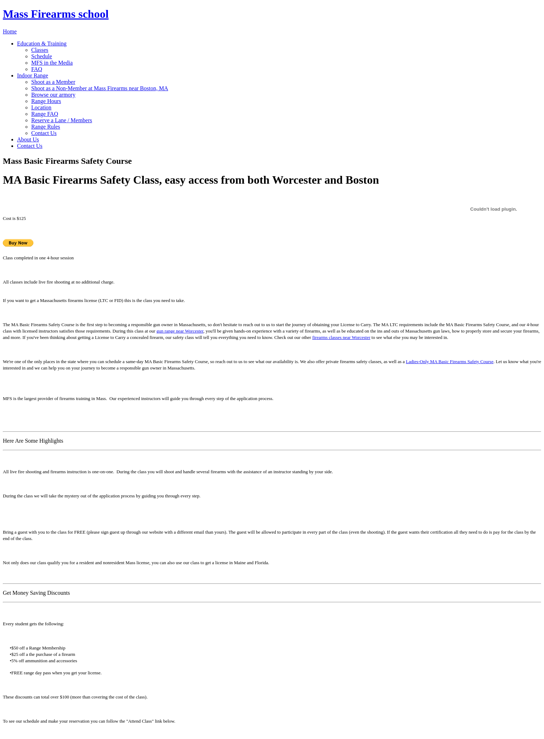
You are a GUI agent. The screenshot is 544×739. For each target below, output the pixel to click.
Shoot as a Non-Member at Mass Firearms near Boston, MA (99, 88)
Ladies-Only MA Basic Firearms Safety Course (450, 361)
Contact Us (44, 133)
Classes (39, 50)
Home (10, 31)
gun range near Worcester (179, 331)
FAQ (36, 69)
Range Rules (45, 127)
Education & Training (42, 44)
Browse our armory (53, 95)
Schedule (41, 56)
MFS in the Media (52, 63)
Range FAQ (44, 114)
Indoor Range (32, 75)
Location (41, 107)
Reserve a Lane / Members (61, 120)
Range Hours (46, 101)
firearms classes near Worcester (341, 337)
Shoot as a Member (53, 82)
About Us (28, 139)
